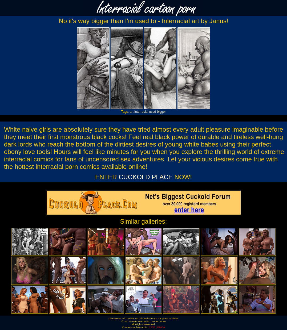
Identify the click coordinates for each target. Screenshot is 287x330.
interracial (141, 112)
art (132, 112)
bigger (161, 112)
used (152, 112)
